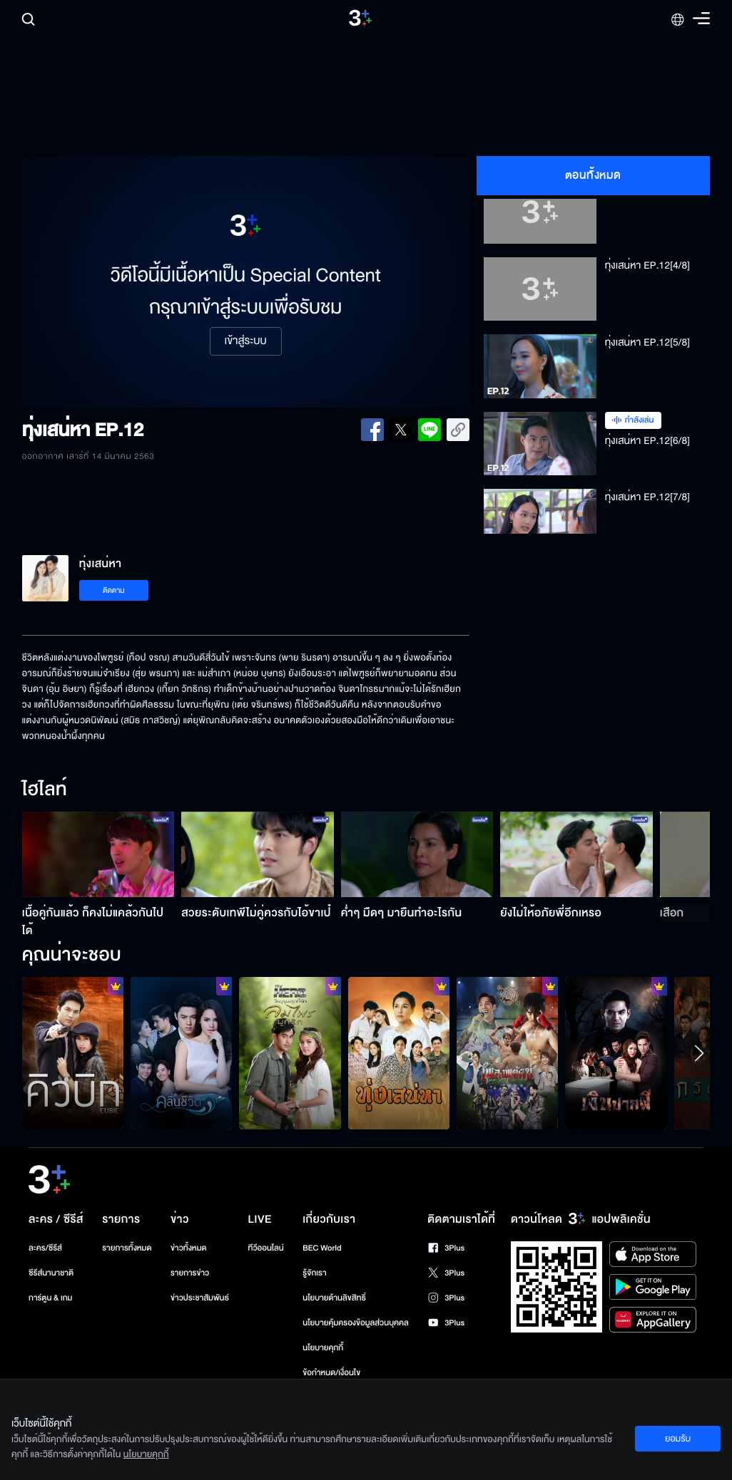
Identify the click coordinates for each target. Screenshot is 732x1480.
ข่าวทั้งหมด (189, 1248)
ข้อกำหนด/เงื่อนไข (331, 1373)
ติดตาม (114, 590)
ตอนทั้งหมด (593, 175)
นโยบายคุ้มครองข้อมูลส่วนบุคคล (356, 1323)
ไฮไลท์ (44, 790)
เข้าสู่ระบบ (246, 341)
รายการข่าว (190, 1273)
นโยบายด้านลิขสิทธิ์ (334, 1298)
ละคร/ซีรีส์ (45, 1248)
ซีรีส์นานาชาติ (51, 1273)
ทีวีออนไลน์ (266, 1248)
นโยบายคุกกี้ (323, 1348)
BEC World (322, 1248)
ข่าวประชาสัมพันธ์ (200, 1298)
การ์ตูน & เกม (51, 1298)
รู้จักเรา (314, 1273)
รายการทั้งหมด (126, 1248)
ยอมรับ (678, 1439)
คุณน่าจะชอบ (71, 955)
